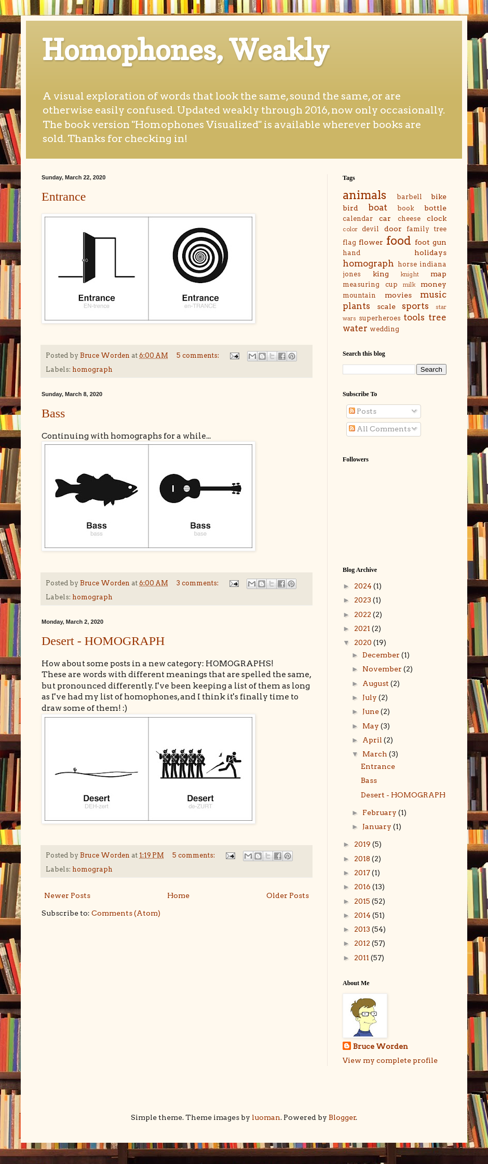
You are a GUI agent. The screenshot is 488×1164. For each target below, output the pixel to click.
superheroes (380, 318)
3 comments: (198, 583)
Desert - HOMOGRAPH (103, 641)
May (371, 726)
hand (351, 253)
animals (364, 195)
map (438, 274)
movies (398, 295)
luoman (266, 1117)
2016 (363, 886)
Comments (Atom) (125, 913)
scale (386, 306)
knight (409, 274)
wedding (384, 329)
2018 (363, 858)
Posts (362, 411)
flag (349, 242)
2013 (363, 929)
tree (437, 317)
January (377, 826)
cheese (409, 218)
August (376, 683)
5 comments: (199, 355)
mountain (359, 295)
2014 (363, 915)
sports (415, 306)
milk (409, 284)
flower (371, 242)
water (355, 328)
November (382, 669)
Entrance (64, 196)
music (433, 294)
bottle (435, 208)
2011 (362, 957)
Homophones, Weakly (185, 50)
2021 (363, 628)
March (375, 754)
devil (370, 229)
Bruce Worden (380, 1046)
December (381, 655)
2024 (363, 586)
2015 (363, 901)
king (381, 274)
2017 (363, 872)
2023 (363, 600)
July (370, 697)
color (350, 229)
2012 (363, 943)
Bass (53, 413)
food (398, 240)
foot (422, 242)
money (433, 284)
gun (439, 242)
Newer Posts (67, 895)
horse (407, 264)
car (385, 218)
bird (350, 208)
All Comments (380, 429)
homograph (92, 369)
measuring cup (370, 284)
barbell (409, 197)
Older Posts (287, 895)
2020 (363, 642)
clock (436, 218)
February (380, 812)
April (373, 740)
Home (178, 895)
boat (377, 207)
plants (356, 306)
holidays (430, 252)
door (393, 229)
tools (414, 317)
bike (438, 196)
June (371, 711)
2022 (363, 614)
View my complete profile (390, 1060)
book (405, 208)
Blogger (342, 1117)
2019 (363, 844)
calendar (358, 218)
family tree (426, 229)
